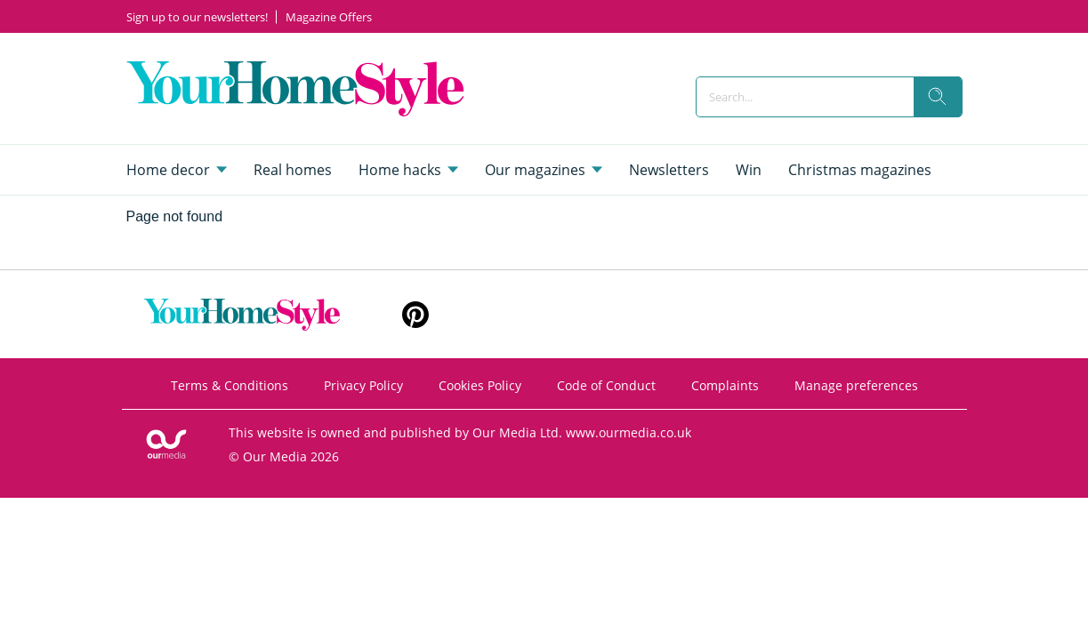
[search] (938, 96)
